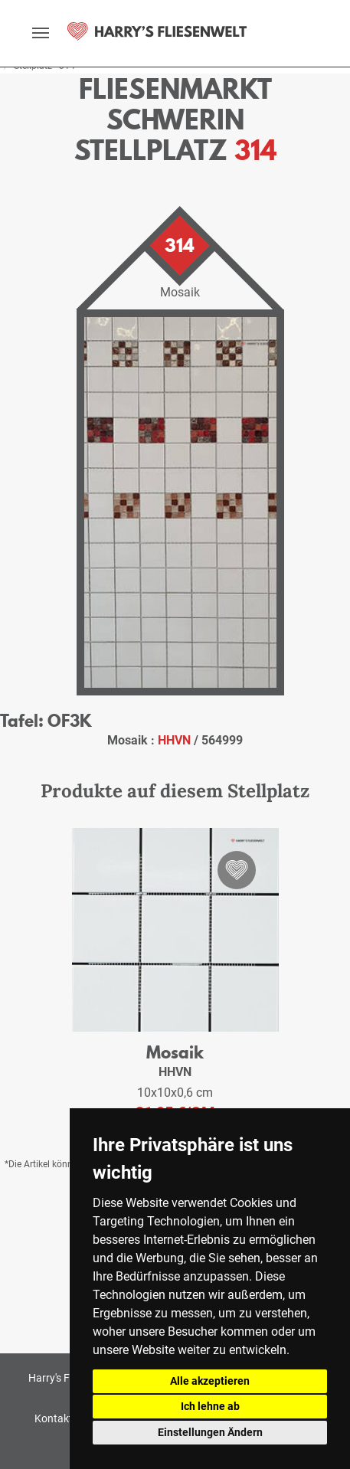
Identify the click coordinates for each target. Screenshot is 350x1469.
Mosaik (175, 1052)
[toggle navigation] (40, 32)
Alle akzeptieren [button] (210, 1381)
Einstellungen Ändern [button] (210, 1432)
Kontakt (53, 1418)
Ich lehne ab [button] (210, 1406)
